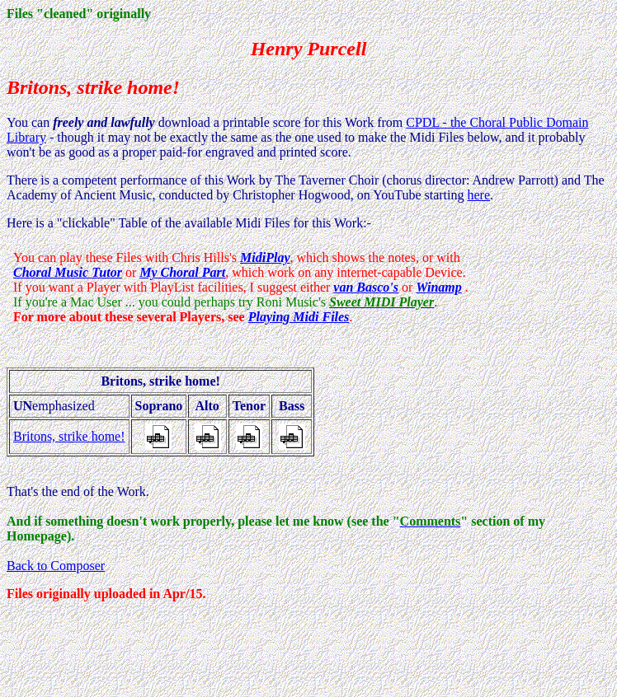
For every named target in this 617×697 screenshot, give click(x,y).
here (478, 195)
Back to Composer (56, 566)
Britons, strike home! (69, 436)
